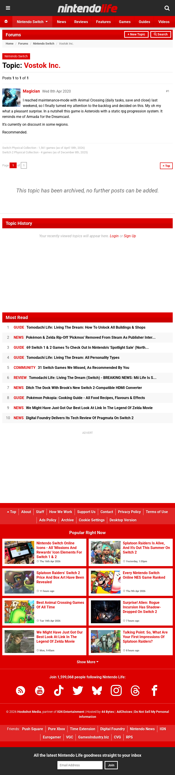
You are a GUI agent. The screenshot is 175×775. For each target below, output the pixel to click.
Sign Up (130, 236)
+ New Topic (136, 34)
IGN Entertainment (70, 712)
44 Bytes (107, 712)
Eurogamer (52, 737)
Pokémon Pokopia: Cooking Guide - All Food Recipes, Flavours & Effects (79, 398)
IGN (163, 729)
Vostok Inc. (42, 65)
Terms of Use (157, 512)
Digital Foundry (112, 729)
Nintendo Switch (43, 43)
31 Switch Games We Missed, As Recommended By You (71, 367)
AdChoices (124, 712)
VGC (69, 737)
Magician (31, 91)
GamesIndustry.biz (93, 737)
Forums (13, 34)
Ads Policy (47, 520)
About (26, 512)
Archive (67, 520)
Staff (40, 512)
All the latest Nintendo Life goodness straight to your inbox (87, 755)
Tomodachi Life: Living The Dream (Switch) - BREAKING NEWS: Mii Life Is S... (85, 378)
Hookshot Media (29, 712)
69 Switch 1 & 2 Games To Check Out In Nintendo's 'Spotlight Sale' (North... (81, 347)
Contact (106, 512)
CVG (117, 737)
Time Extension (82, 729)
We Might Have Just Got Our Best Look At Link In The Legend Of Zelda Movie (83, 408)
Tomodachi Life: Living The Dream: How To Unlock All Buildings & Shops (79, 327)
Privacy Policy (129, 512)
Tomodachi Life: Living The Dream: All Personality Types (66, 357)
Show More (87, 662)
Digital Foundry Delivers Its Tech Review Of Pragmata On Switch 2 (74, 418)
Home (9, 43)
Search (161, 34)
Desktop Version (123, 520)
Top (11, 512)
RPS (129, 737)
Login (114, 236)
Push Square (32, 729)
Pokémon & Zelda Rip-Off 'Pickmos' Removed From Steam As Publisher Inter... (85, 337)
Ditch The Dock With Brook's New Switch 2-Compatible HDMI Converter (78, 388)
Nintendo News (142, 729)
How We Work (60, 512)
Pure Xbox (56, 729)
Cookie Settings (92, 520)
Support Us (86, 512)
